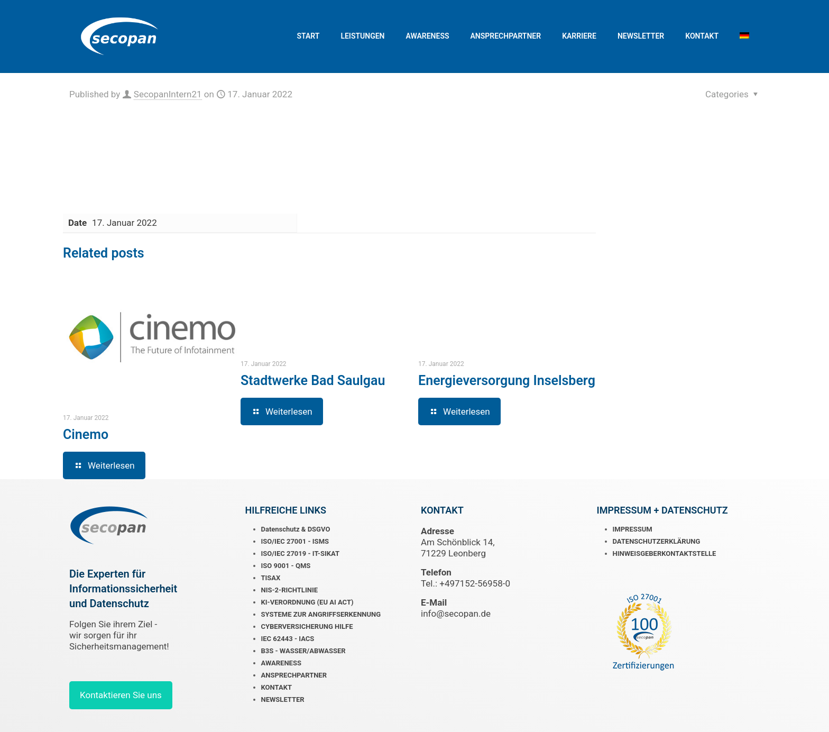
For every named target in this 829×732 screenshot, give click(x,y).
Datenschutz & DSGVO (295, 529)
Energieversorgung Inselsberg (506, 380)
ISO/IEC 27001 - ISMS (295, 541)
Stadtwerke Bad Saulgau (313, 380)
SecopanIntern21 (168, 94)
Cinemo (85, 434)
